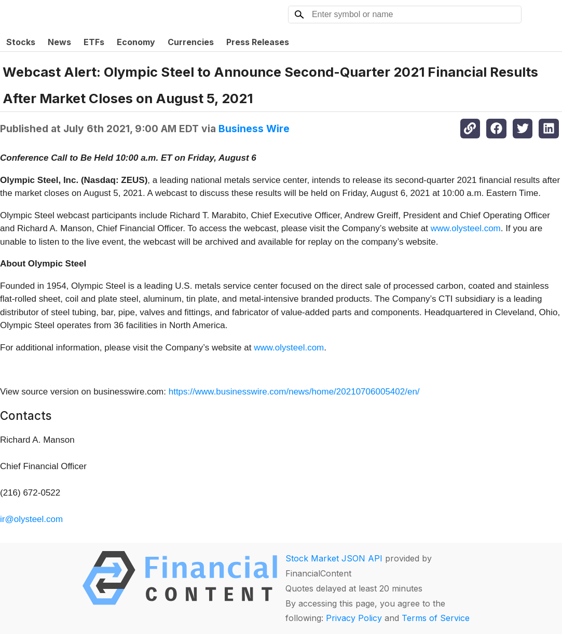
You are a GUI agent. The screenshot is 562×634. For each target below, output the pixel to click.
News (59, 42)
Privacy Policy (354, 618)
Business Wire (254, 128)
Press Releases (257, 42)
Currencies (191, 42)
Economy (136, 42)
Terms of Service (436, 618)
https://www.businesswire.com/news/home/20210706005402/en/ (294, 392)
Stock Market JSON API (333, 558)
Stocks (20, 42)
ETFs (94, 42)
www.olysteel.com (466, 228)
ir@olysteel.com (31, 519)
